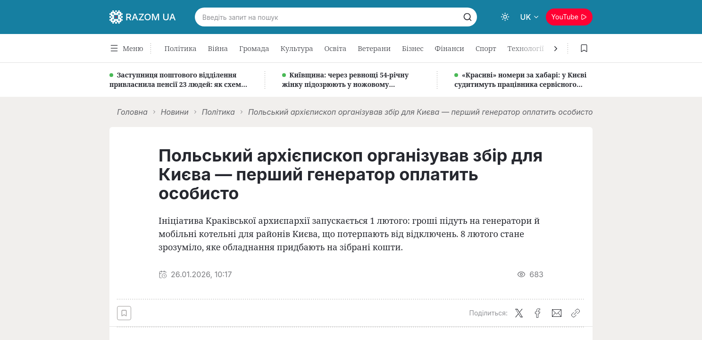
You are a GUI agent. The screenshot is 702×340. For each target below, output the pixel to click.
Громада (254, 48)
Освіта (336, 48)
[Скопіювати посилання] (575, 313)
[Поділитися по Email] (556, 313)
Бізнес (412, 48)
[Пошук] (467, 17)
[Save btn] (124, 313)
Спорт (486, 48)
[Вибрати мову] (530, 17)
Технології (526, 48)
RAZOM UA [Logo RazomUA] (142, 17)
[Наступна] (554, 48)
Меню (126, 48)
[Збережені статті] (584, 48)
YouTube (569, 17)
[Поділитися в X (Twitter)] (519, 313)
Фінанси (449, 48)
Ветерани (374, 48)
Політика (180, 48)
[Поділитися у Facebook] (537, 313)
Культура (296, 48)
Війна (218, 48)
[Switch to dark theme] (505, 17)
